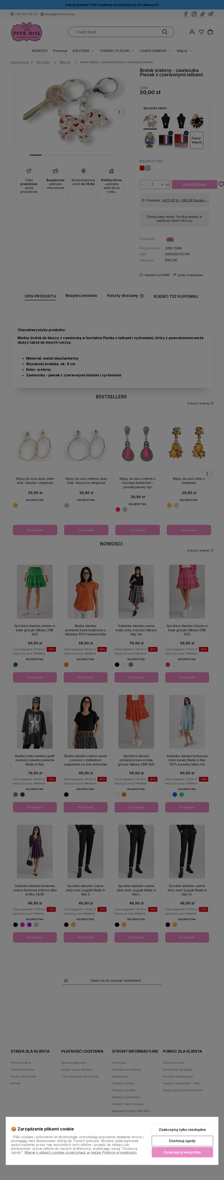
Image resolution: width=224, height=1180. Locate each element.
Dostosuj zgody (182, 1141)
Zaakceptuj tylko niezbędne (182, 1129)
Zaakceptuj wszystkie (182, 1152)
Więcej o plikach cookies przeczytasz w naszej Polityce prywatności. (80, 1152)
